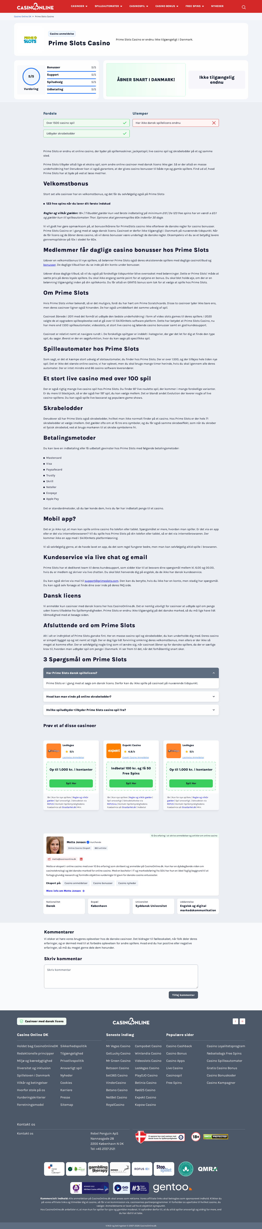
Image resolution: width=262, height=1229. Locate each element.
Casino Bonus (176, 1053)
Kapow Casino (145, 1105)
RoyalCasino (115, 1105)
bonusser (49, 264)
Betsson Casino (117, 1068)
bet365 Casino (117, 1075)
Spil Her (71, 783)
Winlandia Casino (148, 1053)
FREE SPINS (193, 6)
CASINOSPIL (137, 6)
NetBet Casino (116, 1097)
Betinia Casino (146, 1083)
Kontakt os (25, 1133)
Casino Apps (175, 1061)
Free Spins (174, 1083)
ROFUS (50, 804)
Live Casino (174, 1068)
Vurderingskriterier (31, 1097)
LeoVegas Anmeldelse (73, 757)
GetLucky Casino (118, 1053)
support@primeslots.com (101, 581)
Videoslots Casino (148, 1061)
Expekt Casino (131, 745)
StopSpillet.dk (69, 807)
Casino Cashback (179, 1046)
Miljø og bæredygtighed (34, 1061)
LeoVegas (68, 745)
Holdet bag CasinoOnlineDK (37, 1046)
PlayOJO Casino (146, 1075)
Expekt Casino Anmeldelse (135, 757)
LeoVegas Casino (147, 1068)
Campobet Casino (148, 1046)
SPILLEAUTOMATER (107, 6)
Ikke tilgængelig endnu (216, 80)
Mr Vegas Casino (118, 1046)
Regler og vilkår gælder (140, 797)
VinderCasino (116, 1083)
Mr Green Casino (118, 1061)
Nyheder (66, 1075)
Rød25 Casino (145, 1090)
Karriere (66, 1090)
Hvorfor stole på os (31, 1090)
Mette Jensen (76, 842)
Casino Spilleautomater (224, 1061)
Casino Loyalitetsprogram (226, 1046)
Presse (65, 1097)
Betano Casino (117, 1090)
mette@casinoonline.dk (62, 859)
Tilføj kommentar (183, 995)
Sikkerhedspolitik (73, 1046)
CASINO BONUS (165, 6)
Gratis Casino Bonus (222, 1068)
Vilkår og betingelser (32, 1083)
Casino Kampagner (221, 1083)
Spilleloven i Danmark (33, 1075)
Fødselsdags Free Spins (224, 1053)
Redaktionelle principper (35, 1053)
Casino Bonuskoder (221, 1075)
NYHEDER (217, 6)
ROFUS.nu (112, 804)
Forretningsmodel (30, 1105)
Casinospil (174, 1075)
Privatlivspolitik (72, 1061)
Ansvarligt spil (71, 1068)
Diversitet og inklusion (34, 1068)
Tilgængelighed (71, 1053)
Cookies (66, 1083)
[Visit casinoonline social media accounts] (235, 1021)
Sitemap (66, 1105)
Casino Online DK (22, 16)
